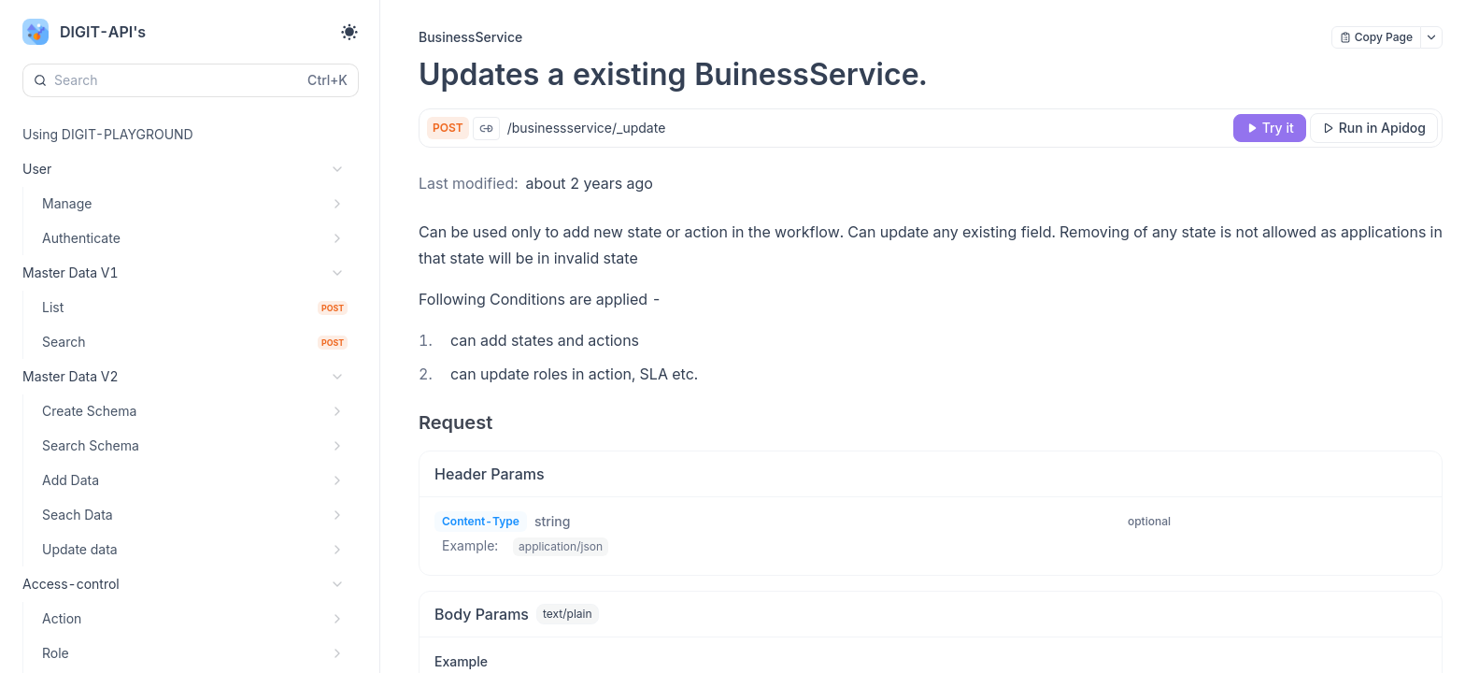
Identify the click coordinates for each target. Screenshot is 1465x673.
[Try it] (1269, 128)
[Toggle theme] (349, 31)
